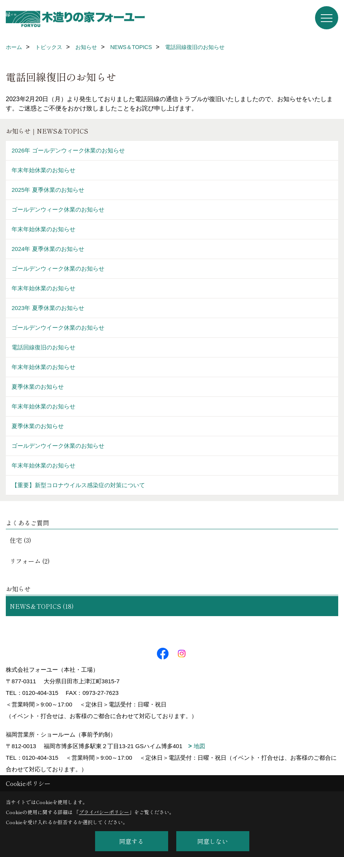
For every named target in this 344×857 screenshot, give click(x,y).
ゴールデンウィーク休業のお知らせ (58, 209)
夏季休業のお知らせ (38, 386)
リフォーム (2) (30, 561)
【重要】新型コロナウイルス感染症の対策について (78, 485)
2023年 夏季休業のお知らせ (48, 308)
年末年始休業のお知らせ (43, 170)
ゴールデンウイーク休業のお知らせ (58, 327)
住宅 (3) (20, 540)
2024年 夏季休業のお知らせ (48, 249)
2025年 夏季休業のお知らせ (48, 189)
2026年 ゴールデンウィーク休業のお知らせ (68, 150)
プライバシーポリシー (104, 812)
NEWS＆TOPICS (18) (42, 606)
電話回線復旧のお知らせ (43, 347)
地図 (199, 746)
